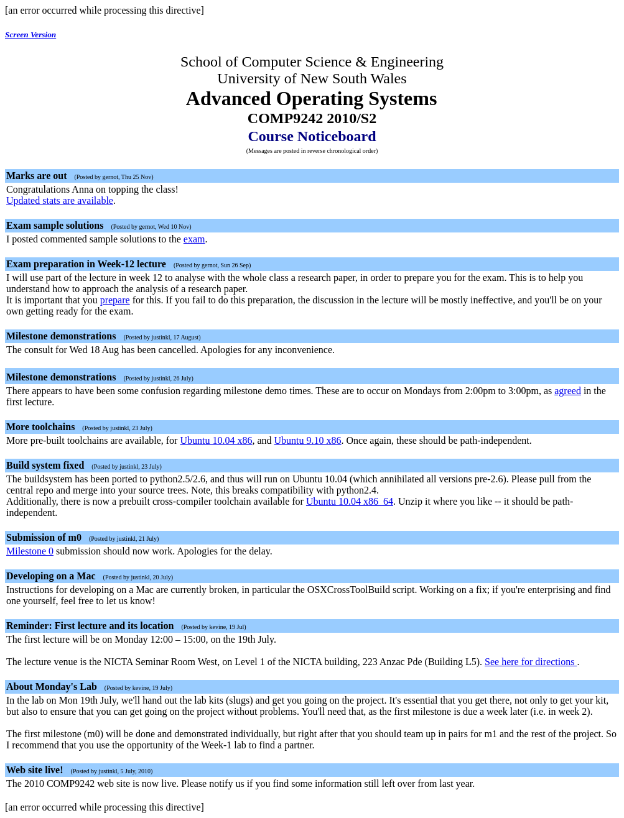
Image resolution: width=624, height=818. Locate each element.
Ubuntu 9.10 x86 (308, 440)
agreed (567, 390)
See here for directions (531, 661)
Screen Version (30, 34)
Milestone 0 (30, 551)
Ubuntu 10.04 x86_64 (349, 501)
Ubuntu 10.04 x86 (216, 440)
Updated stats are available (59, 200)
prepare (115, 300)
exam (194, 239)
